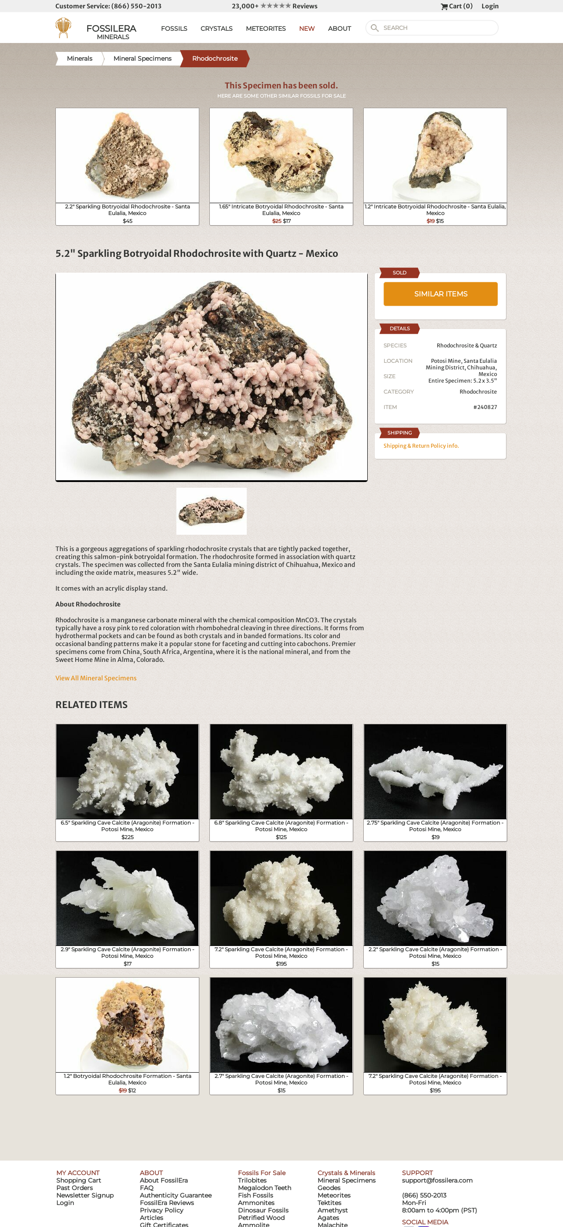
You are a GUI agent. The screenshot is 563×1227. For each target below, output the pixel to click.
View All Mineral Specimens (96, 678)
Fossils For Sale (261, 1173)
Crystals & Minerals (346, 1173)
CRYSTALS (217, 29)
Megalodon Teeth (264, 1188)
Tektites (329, 1203)
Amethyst (333, 1210)
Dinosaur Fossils (263, 1210)
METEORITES (266, 29)
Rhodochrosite (478, 391)
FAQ (147, 1188)
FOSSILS (174, 29)
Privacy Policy (161, 1210)
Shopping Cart (78, 1180)
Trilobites (252, 1180)
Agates (328, 1218)
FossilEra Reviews (167, 1203)
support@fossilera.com (437, 1180)
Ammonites (256, 1203)
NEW (307, 29)
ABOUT (339, 29)
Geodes (329, 1188)
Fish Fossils (255, 1195)
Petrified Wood (261, 1218)
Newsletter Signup (84, 1195)
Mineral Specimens (347, 1180)
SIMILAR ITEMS (441, 294)
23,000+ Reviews (275, 6)
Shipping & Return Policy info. (421, 445)
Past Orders (74, 1188)
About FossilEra (164, 1180)
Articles (151, 1218)
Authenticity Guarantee (176, 1195)
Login (490, 6)
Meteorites (334, 1195)
